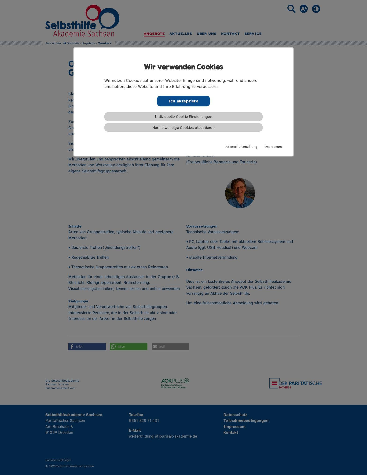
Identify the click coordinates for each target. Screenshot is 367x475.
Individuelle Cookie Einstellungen (183, 116)
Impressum (273, 147)
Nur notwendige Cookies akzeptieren (183, 127)
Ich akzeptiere (183, 101)
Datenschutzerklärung (240, 147)
